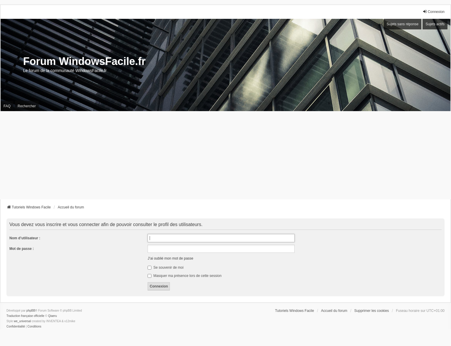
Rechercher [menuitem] (27, 106)
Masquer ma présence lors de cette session (184, 276)
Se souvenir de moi (165, 267)
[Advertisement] (226, 155)
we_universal (22, 321)
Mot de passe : (21, 249)
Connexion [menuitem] (434, 11)
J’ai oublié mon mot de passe (170, 258)
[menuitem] (15, 326)
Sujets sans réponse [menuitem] (403, 24)
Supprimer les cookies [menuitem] (371, 311)
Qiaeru (52, 315)
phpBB (30, 310)
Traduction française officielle (25, 315)
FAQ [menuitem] (7, 106)
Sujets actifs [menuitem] (435, 24)
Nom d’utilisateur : (24, 238)
